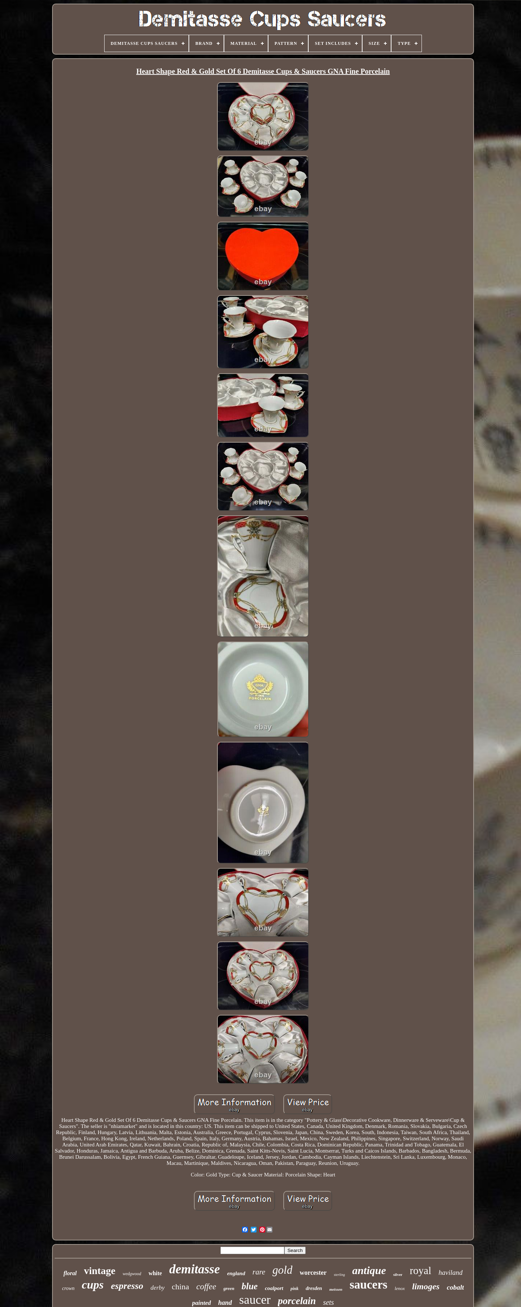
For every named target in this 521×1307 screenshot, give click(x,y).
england (236, 1273)
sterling (339, 1275)
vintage (99, 1270)
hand (225, 1302)
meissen (335, 1289)
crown (68, 1288)
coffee (206, 1286)
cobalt (455, 1287)
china (180, 1286)
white (155, 1273)
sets (328, 1302)
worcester (313, 1272)
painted (201, 1302)
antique (369, 1270)
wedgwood (132, 1273)
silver (398, 1274)
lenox (400, 1288)
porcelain (297, 1300)
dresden (314, 1288)
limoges (426, 1286)
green (228, 1288)
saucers (368, 1284)
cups (92, 1284)
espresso (127, 1286)
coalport (274, 1288)
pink (294, 1288)
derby (158, 1287)
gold (282, 1270)
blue (250, 1286)
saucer (255, 1299)
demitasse (194, 1269)
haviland (451, 1272)
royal (420, 1270)
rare (259, 1272)
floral (69, 1273)
